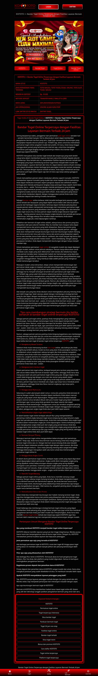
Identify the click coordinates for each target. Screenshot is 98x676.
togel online (44, 247)
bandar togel (28, 200)
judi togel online (64, 136)
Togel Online (22, 118)
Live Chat (88, 672)
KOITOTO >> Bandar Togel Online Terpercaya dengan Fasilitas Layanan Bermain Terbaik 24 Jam (49, 15)
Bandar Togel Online (36, 118)
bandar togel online (30, 515)
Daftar (49, 672)
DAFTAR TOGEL (45, 111)
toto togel (51, 347)
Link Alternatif (67, 672)
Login (29, 672)
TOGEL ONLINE (67, 88)
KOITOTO (43, 83)
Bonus (10, 672)
